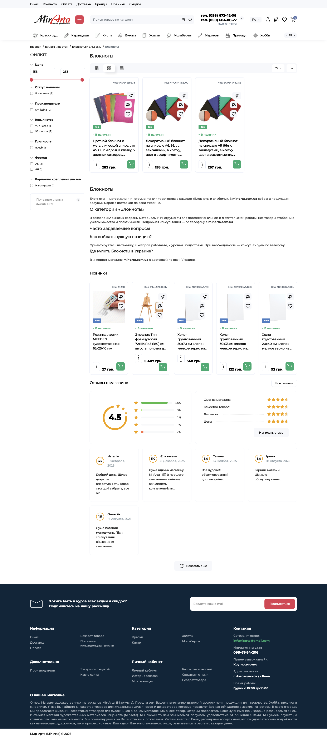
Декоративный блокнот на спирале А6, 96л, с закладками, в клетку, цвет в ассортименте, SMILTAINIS (165, 148)
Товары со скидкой (95, 669)
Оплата (66, 4)
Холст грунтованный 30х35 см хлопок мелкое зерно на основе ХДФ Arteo (234, 342)
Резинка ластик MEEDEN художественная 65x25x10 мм (106, 341)
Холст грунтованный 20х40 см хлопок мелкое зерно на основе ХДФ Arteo (276, 342)
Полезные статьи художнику (58, 202)
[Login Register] (268, 19)
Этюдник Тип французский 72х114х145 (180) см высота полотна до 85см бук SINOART (150, 342)
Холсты (187, 636)
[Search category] (183, 19)
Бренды (101, 4)
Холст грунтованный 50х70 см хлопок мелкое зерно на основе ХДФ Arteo (192, 342)
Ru (254, 19)
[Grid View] (109, 68)
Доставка (84, 4)
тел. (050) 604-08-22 (218, 20)
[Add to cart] (131, 164)
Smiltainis (43, 110)
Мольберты (191, 641)
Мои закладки (142, 681)
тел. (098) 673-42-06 (218, 15)
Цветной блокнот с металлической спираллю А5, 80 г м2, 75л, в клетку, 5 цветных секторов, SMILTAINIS (114, 148)
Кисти (136, 642)
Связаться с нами (195, 675)
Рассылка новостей (197, 669)
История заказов (145, 676)
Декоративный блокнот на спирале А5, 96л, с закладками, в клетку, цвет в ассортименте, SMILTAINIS (218, 148)
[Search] (190, 19)
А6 (38, 169)
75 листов (43, 126)
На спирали (44, 186)
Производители (42, 670)
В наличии (44, 93)
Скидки (135, 4)
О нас (34, 4)
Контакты (50, 4)
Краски (137, 637)
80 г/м (41, 148)
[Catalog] (79, 19)
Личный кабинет (144, 670)
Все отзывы (284, 383)
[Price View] (121, 68)
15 (278, 68)
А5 (39, 164)
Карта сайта (89, 675)
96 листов (43, 131)
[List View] (96, 68)
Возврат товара (92, 636)
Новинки (118, 4)
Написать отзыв (271, 432)
